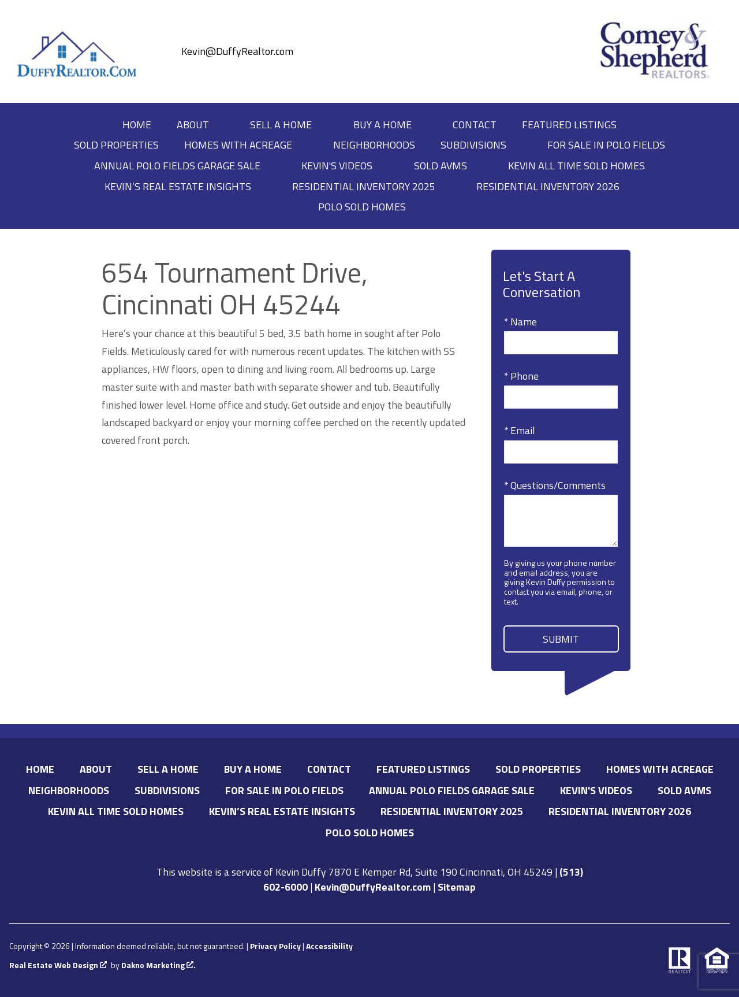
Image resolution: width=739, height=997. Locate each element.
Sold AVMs (684, 790)
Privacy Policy (275, 946)
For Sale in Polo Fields (606, 145)
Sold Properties (116, 145)
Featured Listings (569, 125)
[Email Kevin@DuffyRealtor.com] (226, 51)
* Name (520, 321)
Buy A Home (253, 769)
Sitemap (457, 887)
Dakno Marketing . (158, 965)
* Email (519, 430)
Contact (475, 125)
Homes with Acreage (660, 769)
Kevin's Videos (596, 790)
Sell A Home (168, 769)
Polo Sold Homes (370, 832)
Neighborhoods (374, 145)
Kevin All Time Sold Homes (576, 166)
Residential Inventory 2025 (451, 811)
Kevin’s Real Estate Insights (282, 811)
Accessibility (329, 946)
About (96, 769)
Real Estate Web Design (58, 965)
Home (136, 125)
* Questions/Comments (555, 485)
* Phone (521, 376)
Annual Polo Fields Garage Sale (452, 790)
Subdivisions (167, 790)
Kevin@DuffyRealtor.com (373, 887)
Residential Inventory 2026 (619, 811)
